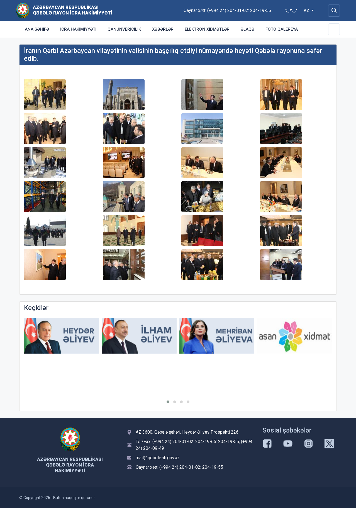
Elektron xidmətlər (207, 29)
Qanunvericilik (124, 29)
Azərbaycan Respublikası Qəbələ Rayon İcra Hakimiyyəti (72, 10)
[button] (168, 402)
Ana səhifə (37, 29)
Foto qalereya (281, 29)
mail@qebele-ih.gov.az (158, 457)
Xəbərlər (163, 29)
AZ (307, 10)
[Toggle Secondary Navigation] (334, 29)
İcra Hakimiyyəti (78, 29)
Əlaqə (247, 29)
